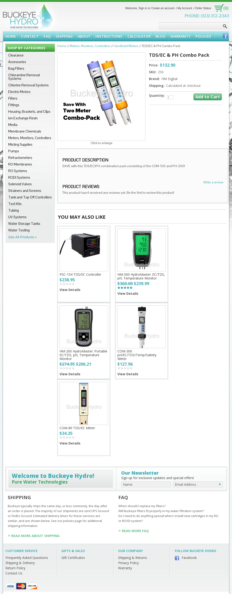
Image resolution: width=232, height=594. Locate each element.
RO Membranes (20, 164)
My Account (184, 8)
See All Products (21, 237)
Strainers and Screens (24, 190)
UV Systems (17, 217)
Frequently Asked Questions (26, 557)
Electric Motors (19, 91)
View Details (70, 289)
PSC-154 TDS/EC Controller (80, 274)
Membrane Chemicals (24, 131)
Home (61, 46)
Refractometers (20, 157)
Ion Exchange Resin (23, 118)
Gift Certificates (73, 557)
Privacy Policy (128, 563)
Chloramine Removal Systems (24, 77)
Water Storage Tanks (24, 223)
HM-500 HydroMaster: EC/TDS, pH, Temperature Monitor (141, 276)
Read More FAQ (135, 531)
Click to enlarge (101, 143)
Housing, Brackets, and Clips (29, 111)
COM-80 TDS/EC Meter (77, 428)
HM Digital (169, 79)
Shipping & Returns (132, 557)
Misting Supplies (20, 144)
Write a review (213, 182)
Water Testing (19, 230)
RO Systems (17, 171)
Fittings (13, 105)
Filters (12, 98)
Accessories (17, 62)
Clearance (16, 55)
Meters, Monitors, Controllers (29, 138)
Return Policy (15, 568)
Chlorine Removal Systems (28, 85)
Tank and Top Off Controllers (30, 197)
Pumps (13, 151)
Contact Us (13, 573)
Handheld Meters (126, 46)
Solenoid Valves (20, 184)
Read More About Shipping (35, 535)
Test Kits (15, 204)
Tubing (13, 210)
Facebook (189, 557)
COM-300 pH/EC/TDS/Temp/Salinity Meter (136, 355)
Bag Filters (16, 68)
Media (12, 124)
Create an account (162, 8)
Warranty (125, 568)
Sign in (143, 8)
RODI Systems (19, 177)
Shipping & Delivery (20, 563)
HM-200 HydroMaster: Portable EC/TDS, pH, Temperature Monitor (83, 355)
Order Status (203, 8)
